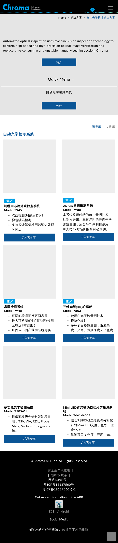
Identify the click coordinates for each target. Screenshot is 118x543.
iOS (51, 511)
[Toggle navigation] (110, 8)
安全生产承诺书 (59, 470)
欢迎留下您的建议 (75, 529)
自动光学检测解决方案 (100, 17)
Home (62, 17)
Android (63, 511)
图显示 (96, 126)
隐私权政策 (59, 475)
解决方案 (76, 17)
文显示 (110, 126)
